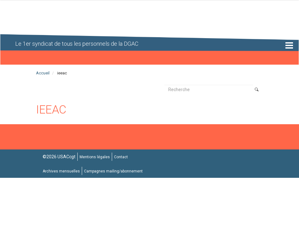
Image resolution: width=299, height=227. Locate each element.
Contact (121, 157)
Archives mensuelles (61, 171)
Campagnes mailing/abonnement (113, 171)
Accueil (43, 73)
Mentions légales (95, 157)
